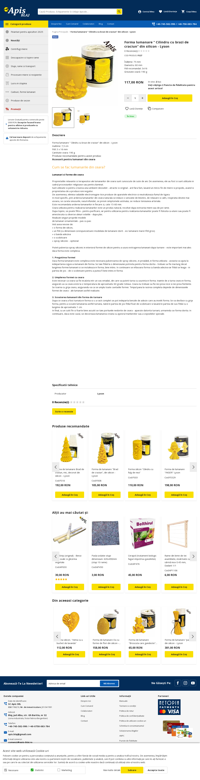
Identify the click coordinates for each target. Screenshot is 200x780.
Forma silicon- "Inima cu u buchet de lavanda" (70, 641)
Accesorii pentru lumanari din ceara (73, 159)
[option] (85, 73)
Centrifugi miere (19, 48)
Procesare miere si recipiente (26, 74)
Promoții (16, 109)
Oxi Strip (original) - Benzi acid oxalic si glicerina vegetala (68, 559)
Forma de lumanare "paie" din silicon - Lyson (178, 641)
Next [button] (193, 467)
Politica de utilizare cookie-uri (132, 720)
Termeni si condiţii (127, 706)
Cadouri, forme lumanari (23, 91)
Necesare (13, 770)
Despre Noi (56, 23)
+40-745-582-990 (165, 23)
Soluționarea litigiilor (128, 730)
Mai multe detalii (111, 770)
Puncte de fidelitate (128, 740)
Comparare (158, 108)
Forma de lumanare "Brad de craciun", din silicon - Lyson (105, 472)
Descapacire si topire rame (25, 57)
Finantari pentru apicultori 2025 (27, 31)
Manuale (123, 701)
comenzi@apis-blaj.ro (20, 742)
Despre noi (86, 701)
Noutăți (15, 40)
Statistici (39, 770)
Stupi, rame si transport (23, 66)
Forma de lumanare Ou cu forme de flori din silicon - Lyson (106, 642)
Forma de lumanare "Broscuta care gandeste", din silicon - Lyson (142, 642)
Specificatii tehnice (65, 385)
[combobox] (80, 12)
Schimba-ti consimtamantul (131, 725)
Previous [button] (55, 467)
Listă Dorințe (136, 108)
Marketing (66, 770)
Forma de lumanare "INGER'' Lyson (175, 471)
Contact (110, 23)
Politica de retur (126, 711)
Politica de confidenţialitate (131, 715)
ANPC (121, 735)
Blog (101, 23)
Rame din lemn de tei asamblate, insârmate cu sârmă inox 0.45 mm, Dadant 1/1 (177, 560)
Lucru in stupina (19, 83)
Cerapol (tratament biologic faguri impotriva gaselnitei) (142, 557)
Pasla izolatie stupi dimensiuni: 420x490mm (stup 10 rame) (104, 559)
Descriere (58, 135)
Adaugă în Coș (71, 654)
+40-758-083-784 (187, 23)
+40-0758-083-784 (39, 726)
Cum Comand (72, 23)
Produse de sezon (20, 100)
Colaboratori (88, 23)
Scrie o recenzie (64, 411)
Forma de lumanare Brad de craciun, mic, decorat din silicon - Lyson (69, 472)
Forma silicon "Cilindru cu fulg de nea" (140, 471)
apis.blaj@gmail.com (19, 734)
